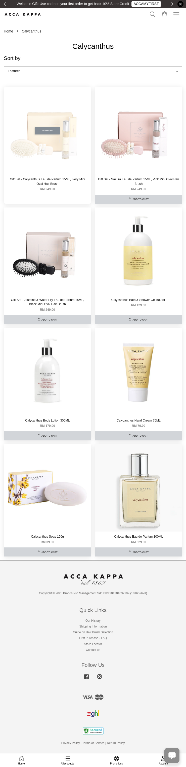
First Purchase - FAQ (93, 638)
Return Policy (116, 743)
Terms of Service (93, 743)
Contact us (93, 650)
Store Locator (93, 644)
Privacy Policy (70, 743)
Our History (93, 620)
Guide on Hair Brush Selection (93, 632)
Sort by (12, 58)
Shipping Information (93, 626)
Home (8, 31)
